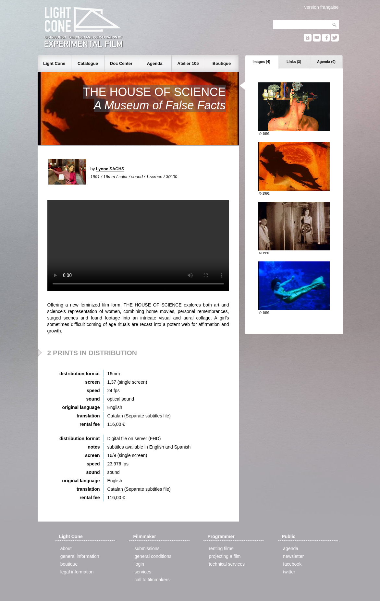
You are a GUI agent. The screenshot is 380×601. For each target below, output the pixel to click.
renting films (221, 548)
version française (321, 7)
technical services (227, 564)
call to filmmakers (152, 579)
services (143, 571)
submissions (147, 548)
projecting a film (224, 556)
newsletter (293, 556)
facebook (292, 564)
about (66, 548)
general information (79, 556)
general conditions (153, 556)
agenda (290, 548)
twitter (289, 571)
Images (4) (261, 62)
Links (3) (294, 62)
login (139, 564)
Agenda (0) (326, 62)
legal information (77, 571)
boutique (69, 564)
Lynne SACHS (110, 168)
